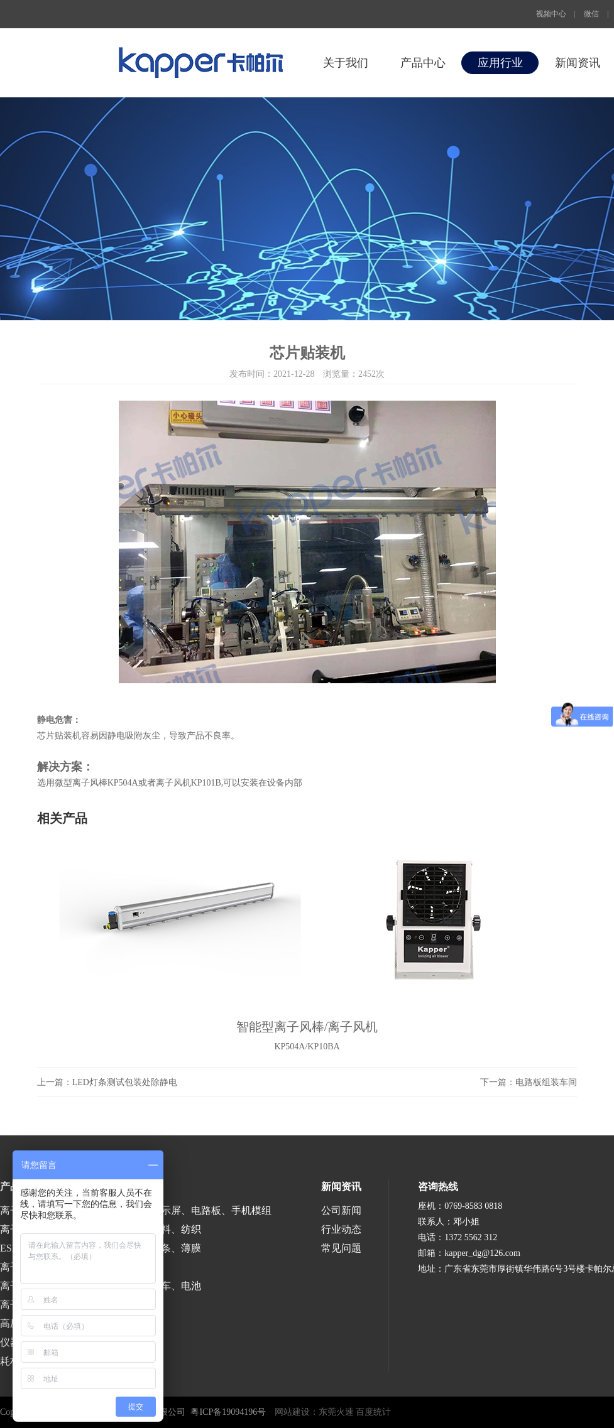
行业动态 (341, 1229)
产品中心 (423, 63)
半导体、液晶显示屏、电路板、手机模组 (180, 1210)
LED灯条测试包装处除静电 (124, 1082)
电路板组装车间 (546, 1082)
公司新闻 (341, 1210)
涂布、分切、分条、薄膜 (145, 1248)
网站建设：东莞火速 (314, 1412)
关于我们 (345, 63)
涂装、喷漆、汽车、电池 (145, 1285)
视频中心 (551, 13)
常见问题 (341, 1248)
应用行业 (500, 63)
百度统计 (373, 1412)
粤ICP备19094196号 (228, 1412)
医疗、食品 (115, 1267)
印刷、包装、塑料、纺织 (145, 1229)
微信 (591, 13)
